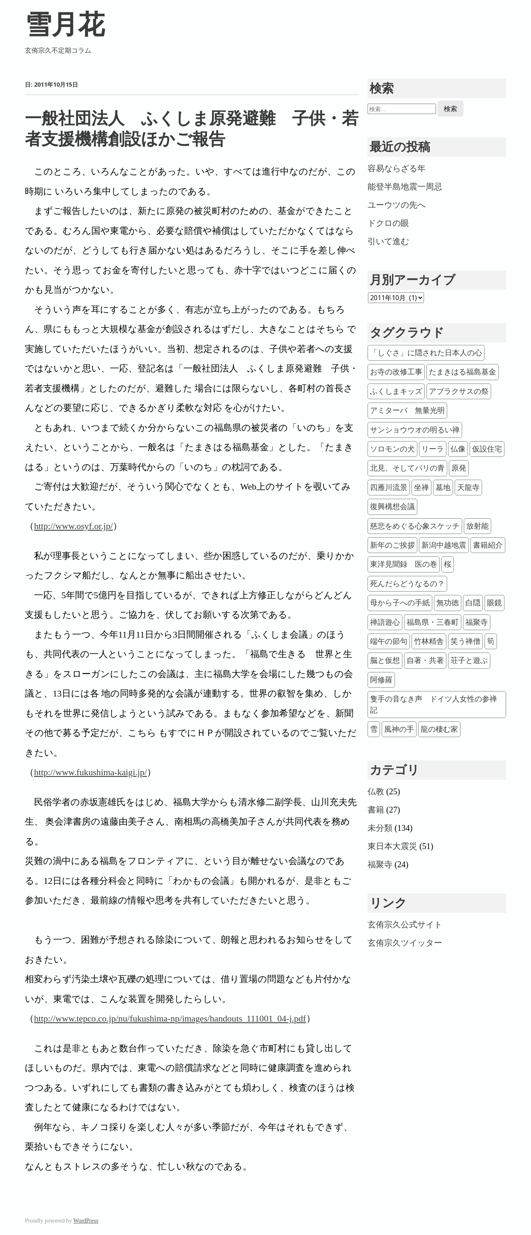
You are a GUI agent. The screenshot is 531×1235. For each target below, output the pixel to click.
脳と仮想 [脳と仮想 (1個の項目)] (385, 660)
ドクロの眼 (388, 223)
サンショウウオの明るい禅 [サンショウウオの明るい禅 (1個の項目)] (415, 430)
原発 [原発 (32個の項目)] (458, 468)
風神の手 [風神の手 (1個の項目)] (399, 729)
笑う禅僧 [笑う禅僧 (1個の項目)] (465, 641)
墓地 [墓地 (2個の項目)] (443, 487)
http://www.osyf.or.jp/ (73, 526)
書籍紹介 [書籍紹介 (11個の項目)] (488, 545)
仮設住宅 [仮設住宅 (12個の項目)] (487, 449)
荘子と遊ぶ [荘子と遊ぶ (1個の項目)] (469, 660)
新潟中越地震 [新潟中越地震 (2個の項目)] (443, 545)
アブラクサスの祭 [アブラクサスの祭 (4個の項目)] (459, 391)
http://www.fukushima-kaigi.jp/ (90, 772)
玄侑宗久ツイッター (405, 942)
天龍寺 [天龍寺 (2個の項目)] (468, 487)
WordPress (85, 1221)
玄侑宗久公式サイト (405, 924)
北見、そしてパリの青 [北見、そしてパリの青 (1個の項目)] (407, 468)
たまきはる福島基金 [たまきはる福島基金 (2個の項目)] (462, 372)
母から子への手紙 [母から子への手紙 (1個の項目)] (400, 603)
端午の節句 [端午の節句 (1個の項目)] (388, 641)
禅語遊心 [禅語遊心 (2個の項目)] (385, 622)
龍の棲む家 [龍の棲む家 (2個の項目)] (439, 729)
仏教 (376, 791)
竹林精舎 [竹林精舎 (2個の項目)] (429, 641)
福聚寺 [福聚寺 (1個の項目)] (476, 622)
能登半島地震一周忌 (405, 186)
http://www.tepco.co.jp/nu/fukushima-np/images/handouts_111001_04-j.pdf (170, 1019)
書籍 (376, 809)
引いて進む (388, 241)
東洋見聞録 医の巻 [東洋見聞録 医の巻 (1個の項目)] (403, 564)
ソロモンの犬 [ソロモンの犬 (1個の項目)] (392, 449)
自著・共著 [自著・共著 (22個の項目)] (425, 660)
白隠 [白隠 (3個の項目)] (472, 603)
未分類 (380, 827)
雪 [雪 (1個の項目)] (374, 729)
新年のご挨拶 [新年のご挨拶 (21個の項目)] (392, 545)
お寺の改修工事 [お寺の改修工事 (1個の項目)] (396, 372)
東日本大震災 (392, 846)
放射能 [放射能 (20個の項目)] (477, 526)
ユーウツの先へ (397, 204)
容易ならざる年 (397, 168)
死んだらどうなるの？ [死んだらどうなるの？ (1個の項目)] (407, 584)
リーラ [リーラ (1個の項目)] (432, 449)
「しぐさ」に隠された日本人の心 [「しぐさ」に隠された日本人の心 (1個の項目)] (426, 353)
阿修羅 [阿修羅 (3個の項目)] (381, 680)
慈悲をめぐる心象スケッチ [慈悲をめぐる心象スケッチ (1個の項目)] (415, 526)
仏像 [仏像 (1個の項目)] (458, 449)
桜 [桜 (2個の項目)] (447, 564)
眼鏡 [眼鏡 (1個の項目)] (494, 603)
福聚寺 (380, 864)
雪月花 (65, 24)
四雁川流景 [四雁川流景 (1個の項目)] (388, 487)
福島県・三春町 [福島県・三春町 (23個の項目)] (433, 622)
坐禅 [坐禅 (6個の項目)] (421, 487)
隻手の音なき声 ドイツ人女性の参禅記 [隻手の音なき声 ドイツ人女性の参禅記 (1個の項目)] (433, 704)
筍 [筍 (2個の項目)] (490, 641)
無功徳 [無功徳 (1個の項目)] (447, 603)
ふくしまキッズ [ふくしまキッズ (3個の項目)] (396, 391)
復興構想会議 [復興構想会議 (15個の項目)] (392, 506)
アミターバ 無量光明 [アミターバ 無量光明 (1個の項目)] (407, 410)
